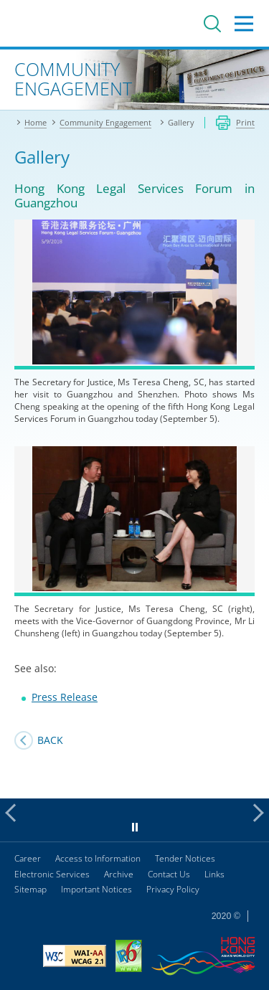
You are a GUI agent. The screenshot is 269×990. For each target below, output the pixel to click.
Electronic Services (52, 874)
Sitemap (30, 889)
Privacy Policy (172, 889)
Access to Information (98, 858)
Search (212, 23)
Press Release (65, 697)
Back (50, 740)
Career (27, 858)
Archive (118, 874)
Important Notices (96, 889)
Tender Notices (185, 858)
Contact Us (169, 874)
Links (214, 874)
